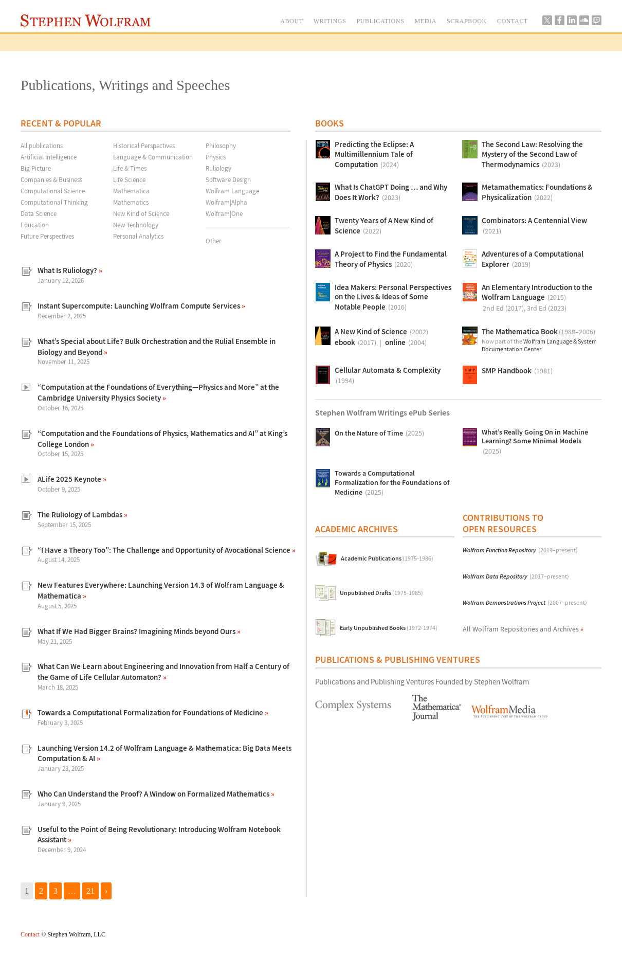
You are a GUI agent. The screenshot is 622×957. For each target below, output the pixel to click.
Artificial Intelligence (49, 157)
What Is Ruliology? (68, 270)
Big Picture (36, 168)
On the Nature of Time (379, 433)
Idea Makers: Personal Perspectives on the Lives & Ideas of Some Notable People (393, 298)
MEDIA (425, 21)
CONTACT (512, 21)
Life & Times (130, 168)
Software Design (228, 179)
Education (35, 225)
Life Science (129, 179)
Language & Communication (153, 157)
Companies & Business (51, 179)
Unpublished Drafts (381, 593)
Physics (216, 157)
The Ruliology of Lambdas (81, 514)
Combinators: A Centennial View (534, 226)
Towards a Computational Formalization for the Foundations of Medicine (392, 483)
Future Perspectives (47, 236)
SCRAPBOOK (467, 21)
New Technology (135, 225)
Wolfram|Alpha (226, 202)
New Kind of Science (141, 213)
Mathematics (131, 202)
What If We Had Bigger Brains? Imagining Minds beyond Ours (137, 631)
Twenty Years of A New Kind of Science (384, 226)
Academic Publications (387, 559)
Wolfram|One (224, 213)
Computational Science (53, 191)
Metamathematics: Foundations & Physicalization (537, 193)
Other (214, 241)
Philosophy (221, 145)
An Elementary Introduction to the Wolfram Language (537, 298)
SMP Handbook (517, 371)
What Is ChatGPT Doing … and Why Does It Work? (391, 193)
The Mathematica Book (538, 332)
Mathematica (131, 191)
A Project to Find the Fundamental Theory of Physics (391, 259)
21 (90, 891)
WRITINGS (330, 21)
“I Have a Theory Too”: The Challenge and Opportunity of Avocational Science (165, 550)
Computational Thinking (54, 202)
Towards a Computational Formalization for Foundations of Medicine (151, 712)
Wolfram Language (232, 191)
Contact (30, 934)
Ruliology (218, 168)
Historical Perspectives (144, 145)
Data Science (39, 213)
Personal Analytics (138, 236)
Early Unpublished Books (388, 628)
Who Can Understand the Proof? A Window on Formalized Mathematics (154, 794)
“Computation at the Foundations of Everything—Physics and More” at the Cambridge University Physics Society (158, 392)
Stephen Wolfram (86, 20)
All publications (42, 145)
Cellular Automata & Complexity (388, 376)
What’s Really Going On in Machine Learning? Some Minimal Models (535, 442)
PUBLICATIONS (380, 21)
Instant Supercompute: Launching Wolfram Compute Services (140, 306)
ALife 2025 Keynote (70, 479)
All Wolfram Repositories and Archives (523, 629)
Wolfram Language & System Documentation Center (539, 345)
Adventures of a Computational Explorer (532, 259)
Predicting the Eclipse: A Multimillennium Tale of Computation (374, 155)
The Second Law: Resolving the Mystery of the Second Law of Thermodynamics (532, 155)
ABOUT (291, 21)
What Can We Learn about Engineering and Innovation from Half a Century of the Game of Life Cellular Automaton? (163, 671)
